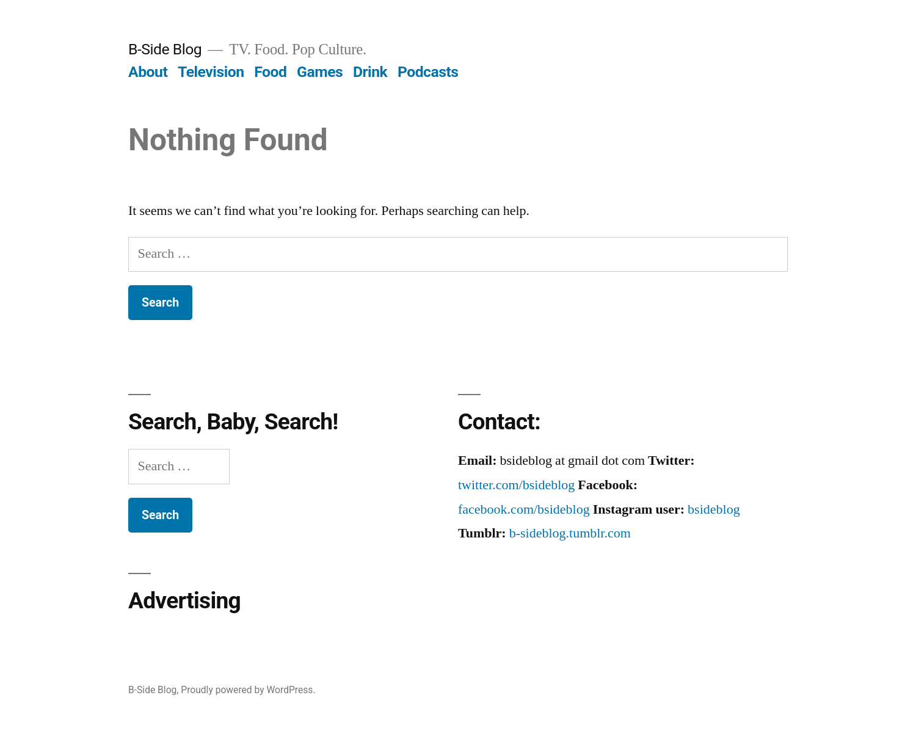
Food (270, 72)
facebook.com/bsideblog (524, 509)
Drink (370, 72)
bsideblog (714, 509)
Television (211, 72)
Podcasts (428, 72)
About (147, 72)
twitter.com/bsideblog (516, 484)
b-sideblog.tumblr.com (570, 533)
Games (320, 72)
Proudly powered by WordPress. (248, 690)
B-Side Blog (165, 49)
